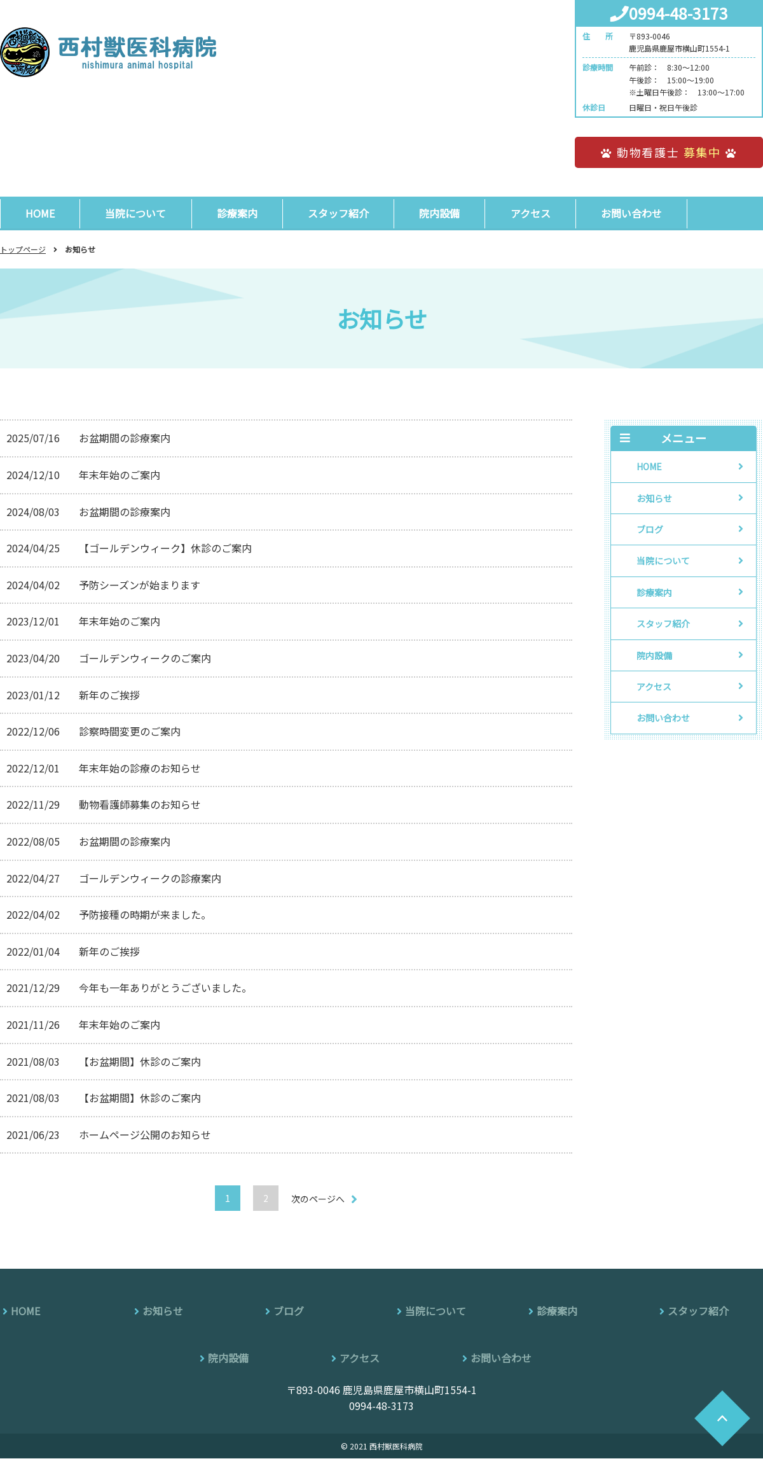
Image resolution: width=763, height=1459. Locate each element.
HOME (40, 213)
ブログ (649, 530)
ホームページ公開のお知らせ (145, 1135)
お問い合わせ (638, 213)
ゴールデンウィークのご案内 (145, 658)
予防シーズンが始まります (139, 585)
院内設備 (444, 213)
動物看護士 (669, 152)
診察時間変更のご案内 (130, 731)
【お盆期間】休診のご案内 (140, 1061)
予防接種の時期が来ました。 (145, 915)
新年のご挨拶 (109, 694)
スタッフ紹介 (342, 213)
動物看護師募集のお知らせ (140, 805)
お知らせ (654, 498)
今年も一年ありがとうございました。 (165, 988)
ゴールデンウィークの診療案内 (150, 878)
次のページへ (318, 1199)
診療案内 (239, 213)
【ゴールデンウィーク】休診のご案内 (165, 548)
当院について (137, 213)
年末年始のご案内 (119, 475)
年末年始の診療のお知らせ (140, 768)
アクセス (536, 213)
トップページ (23, 249)
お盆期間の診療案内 (124, 438)
